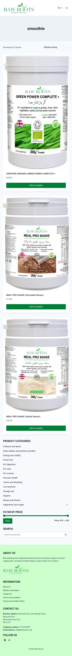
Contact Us (7, 594)
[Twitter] (9, 640)
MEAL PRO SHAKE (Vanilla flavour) (23, 416)
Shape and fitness (11, 500)
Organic (7, 495)
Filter (7, 521)
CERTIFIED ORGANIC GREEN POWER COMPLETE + (31, 173)
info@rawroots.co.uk (23, 630)
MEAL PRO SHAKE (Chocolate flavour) (25, 295)
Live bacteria (9, 486)
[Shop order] (56, 47)
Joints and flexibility (12, 482)
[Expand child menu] (67, 504)
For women (8, 473)
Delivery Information (11, 590)
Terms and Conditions (12, 598)
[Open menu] (66, 8)
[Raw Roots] (19, 8)
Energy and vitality (12, 455)
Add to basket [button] (36, 185)
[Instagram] (5, 640)
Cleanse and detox (12, 446)
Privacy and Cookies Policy (14, 601)
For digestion (9, 464)
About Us (6, 587)
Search (66, 534)
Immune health (10, 477)
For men (7, 469)
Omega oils (8, 491)
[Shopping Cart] (60, 8)
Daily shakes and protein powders (19, 451)
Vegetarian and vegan (13, 504)
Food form (8, 460)
